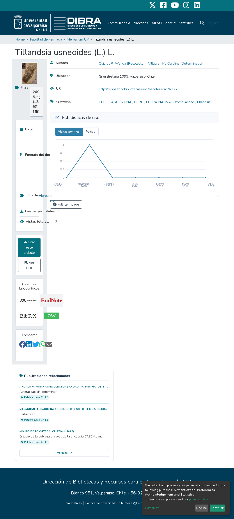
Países (90, 132)
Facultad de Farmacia (46, 39)
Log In (211, 23)
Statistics (186, 23)
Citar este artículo (29, 247)
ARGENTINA (121, 102)
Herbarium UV (78, 39)
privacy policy (198, 499)
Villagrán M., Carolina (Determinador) (176, 63)
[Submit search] (202, 23)
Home (20, 39)
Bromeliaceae (184, 102)
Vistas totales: (34, 221)
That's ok (217, 508)
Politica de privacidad (100, 503)
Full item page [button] (66, 204)
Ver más (64, 453)
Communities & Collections (128, 23)
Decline (201, 508)
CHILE (104, 102)
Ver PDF (29, 265)
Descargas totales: (36, 211)
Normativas (74, 503)
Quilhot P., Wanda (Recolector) (123, 63)
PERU (139, 102)
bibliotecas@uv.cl (131, 503)
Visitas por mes (69, 132)
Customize (152, 508)
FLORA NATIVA (159, 102)
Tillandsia (204, 102)
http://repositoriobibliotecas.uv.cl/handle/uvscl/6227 (138, 89)
